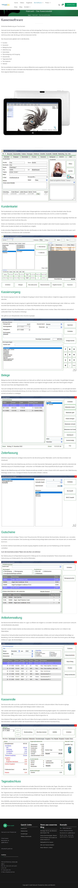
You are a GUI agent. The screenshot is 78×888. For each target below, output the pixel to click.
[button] (42, 3)
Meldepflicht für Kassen (46, 842)
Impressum (24, 828)
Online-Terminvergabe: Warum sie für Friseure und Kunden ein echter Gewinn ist (48, 837)
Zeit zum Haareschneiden (47, 845)
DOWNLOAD (71, 5)
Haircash (35, 885)
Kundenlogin (24, 833)
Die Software (38, 3)
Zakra (46, 885)
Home (16, 2)
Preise (48, 3)
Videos (22, 2)
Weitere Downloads (26, 836)
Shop (15, 7)
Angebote (29, 2)
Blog (20, 7)
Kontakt (27, 7)
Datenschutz (24, 831)
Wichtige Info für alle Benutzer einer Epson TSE (48, 831)
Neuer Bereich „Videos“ (46, 847)
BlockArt (53, 885)
